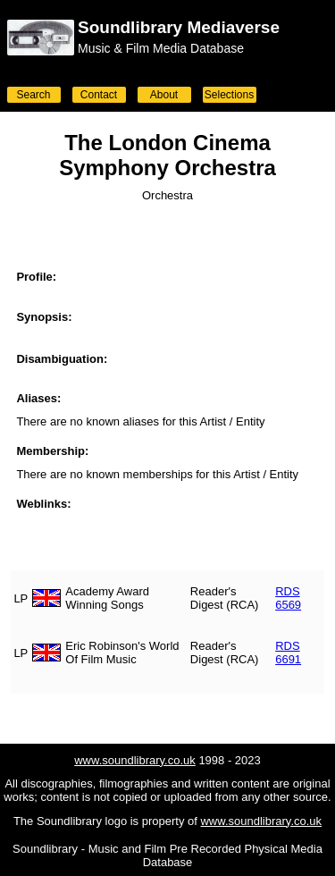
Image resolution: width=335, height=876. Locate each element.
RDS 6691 (288, 652)
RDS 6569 (288, 598)
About (164, 94)
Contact (98, 94)
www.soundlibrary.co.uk (135, 760)
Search (33, 94)
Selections (229, 94)
